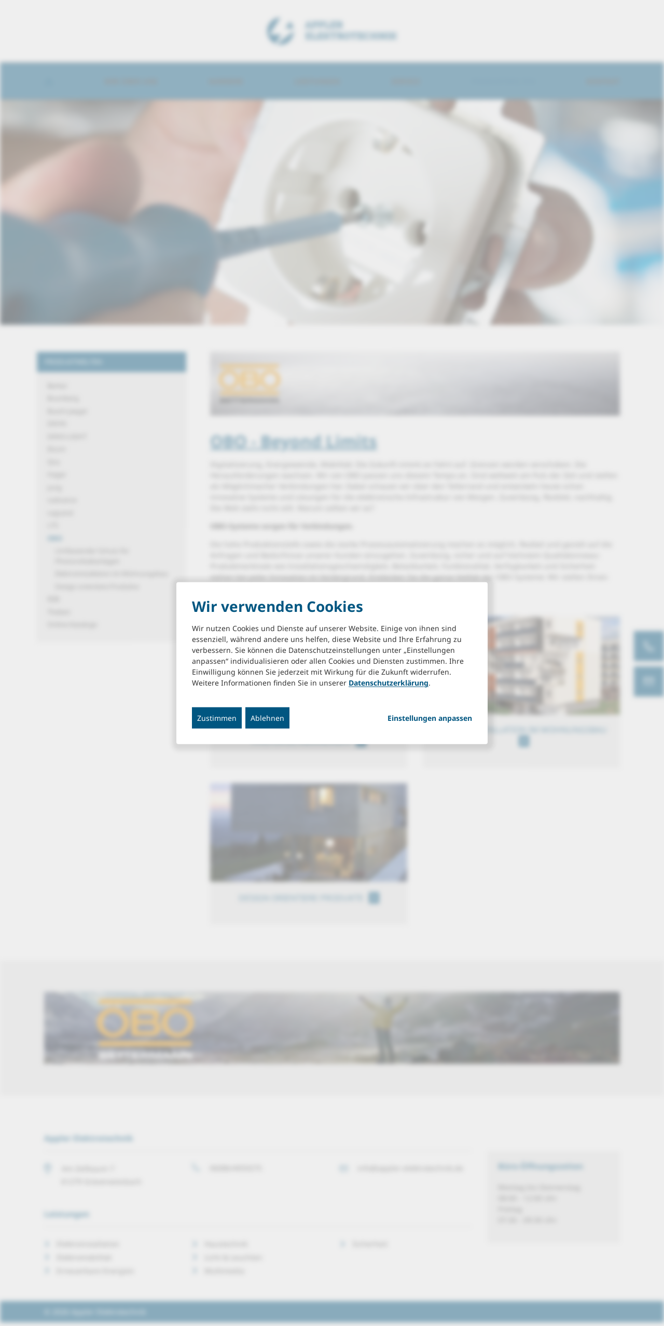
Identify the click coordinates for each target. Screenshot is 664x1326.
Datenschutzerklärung (388, 683)
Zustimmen (217, 718)
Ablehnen (267, 718)
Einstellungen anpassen (430, 718)
